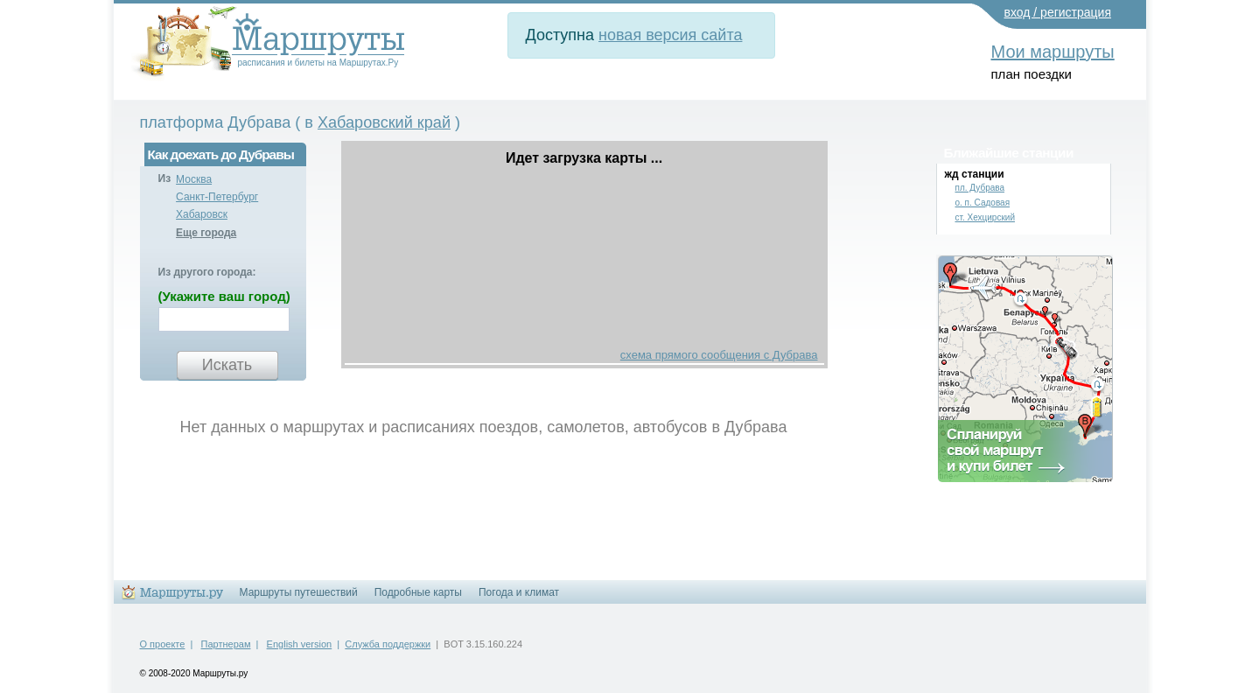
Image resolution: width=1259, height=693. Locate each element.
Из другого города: (207, 272)
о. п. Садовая (983, 202)
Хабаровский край (384, 122)
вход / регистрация (1058, 12)
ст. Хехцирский (985, 217)
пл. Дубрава (980, 187)
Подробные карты (418, 592)
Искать (227, 365)
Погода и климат (519, 592)
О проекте (162, 644)
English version (299, 644)
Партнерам (226, 644)
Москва (194, 179)
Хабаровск (201, 214)
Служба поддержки (387, 644)
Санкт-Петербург (217, 197)
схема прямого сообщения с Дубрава (719, 354)
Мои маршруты (1053, 51)
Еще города (206, 233)
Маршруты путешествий (299, 592)
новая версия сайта (670, 35)
